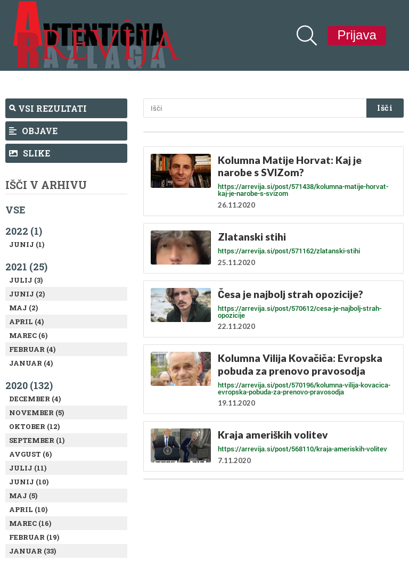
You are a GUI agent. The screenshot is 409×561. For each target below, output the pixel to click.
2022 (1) (23, 231)
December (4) (35, 398)
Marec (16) (30, 523)
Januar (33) (32, 551)
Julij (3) (26, 280)
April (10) (28, 509)
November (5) (36, 412)
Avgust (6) (30, 454)
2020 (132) (29, 385)
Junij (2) (27, 294)
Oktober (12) (34, 426)
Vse (15, 209)
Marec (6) (28, 335)
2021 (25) (26, 266)
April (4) (26, 321)
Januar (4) (31, 363)
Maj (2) (23, 307)
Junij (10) (28, 481)
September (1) (36, 440)
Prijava (356, 35)
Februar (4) (32, 349)
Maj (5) (23, 495)
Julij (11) (27, 468)
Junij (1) (26, 244)
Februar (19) (34, 537)
